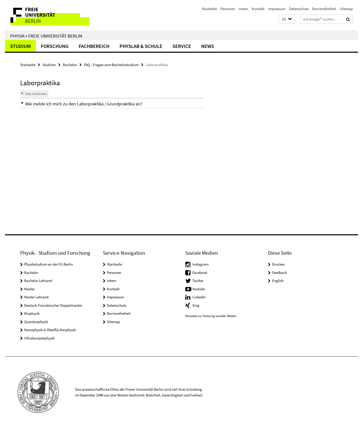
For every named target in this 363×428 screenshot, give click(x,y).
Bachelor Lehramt (38, 280)
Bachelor (70, 64)
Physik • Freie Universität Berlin (46, 36)
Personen (228, 8)
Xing (195, 305)
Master (29, 289)
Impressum (276, 8)
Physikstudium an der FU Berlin (48, 264)
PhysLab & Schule (140, 46)
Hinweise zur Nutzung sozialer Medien (210, 316)
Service (181, 46)
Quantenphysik (36, 321)
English (278, 280)
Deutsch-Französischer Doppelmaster (53, 305)
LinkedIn (199, 297)
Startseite (209, 8)
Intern (243, 8)
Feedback (279, 272)
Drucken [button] (278, 264)
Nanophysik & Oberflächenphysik (50, 329)
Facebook (199, 272)
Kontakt (258, 8)
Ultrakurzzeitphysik (39, 338)
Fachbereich (94, 46)
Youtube (198, 289)
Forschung (55, 46)
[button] (287, 19)
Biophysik (32, 313)
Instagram (200, 264)
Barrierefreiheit (324, 8)
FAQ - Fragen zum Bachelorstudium (111, 64)
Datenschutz (299, 8)
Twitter (197, 280)
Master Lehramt (36, 297)
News (207, 46)
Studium (20, 46)
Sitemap (346, 8)
